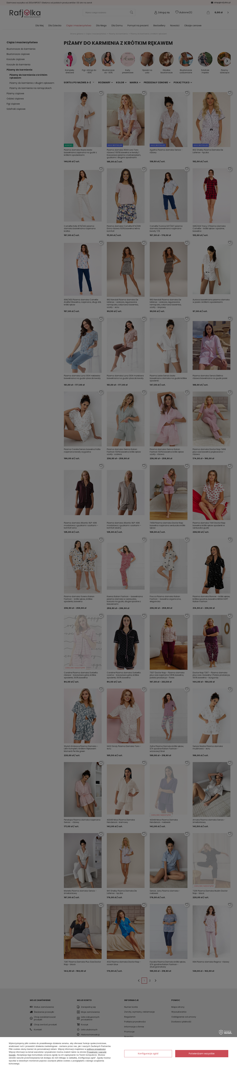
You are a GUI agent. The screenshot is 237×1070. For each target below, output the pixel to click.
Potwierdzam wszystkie (202, 1053)
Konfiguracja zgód (148, 1053)
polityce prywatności (96, 1049)
